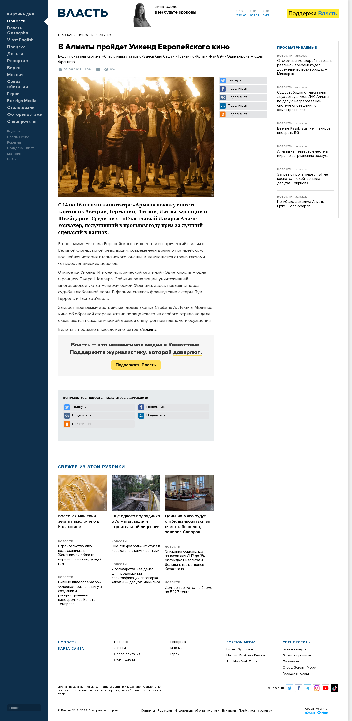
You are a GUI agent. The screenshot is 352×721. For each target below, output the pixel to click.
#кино (105, 35)
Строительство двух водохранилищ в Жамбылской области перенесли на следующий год (80, 555)
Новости (16, 21)
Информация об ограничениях (197, 710)
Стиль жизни (21, 108)
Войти (12, 159)
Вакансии (229, 710)
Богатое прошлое (297, 655)
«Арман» (147, 329)
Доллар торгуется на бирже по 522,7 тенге (188, 590)
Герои (13, 94)
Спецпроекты (22, 122)
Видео (14, 68)
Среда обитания (127, 654)
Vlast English (20, 40)
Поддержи (312, 13)
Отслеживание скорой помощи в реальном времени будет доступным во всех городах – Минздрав (304, 67)
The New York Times (242, 661)
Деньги (15, 54)
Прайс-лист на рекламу (255, 710)
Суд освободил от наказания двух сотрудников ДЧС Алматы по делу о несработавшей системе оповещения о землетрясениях (303, 101)
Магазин (14, 153)
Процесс (16, 47)
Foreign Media (22, 101)
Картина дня (20, 14)
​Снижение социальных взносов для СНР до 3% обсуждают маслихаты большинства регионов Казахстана (185, 560)
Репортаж (18, 61)
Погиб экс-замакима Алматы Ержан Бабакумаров (301, 204)
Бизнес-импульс (295, 649)
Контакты (148, 710)
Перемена (291, 661)
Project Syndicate (239, 649)
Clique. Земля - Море (299, 667)
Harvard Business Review (245, 655)
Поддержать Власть (136, 365)
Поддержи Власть (21, 148)
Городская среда (296, 673)
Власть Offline (18, 137)
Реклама (14, 142)
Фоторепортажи (25, 115)
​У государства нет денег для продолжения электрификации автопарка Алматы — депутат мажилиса (136, 575)
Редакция (14, 131)
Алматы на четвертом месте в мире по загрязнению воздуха (303, 154)
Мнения (15, 75)
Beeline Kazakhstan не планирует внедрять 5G (304, 131)
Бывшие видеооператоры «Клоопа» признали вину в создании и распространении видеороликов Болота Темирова (80, 593)
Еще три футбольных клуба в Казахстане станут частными (136, 548)
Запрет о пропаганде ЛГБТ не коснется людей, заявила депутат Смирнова (302, 179)
